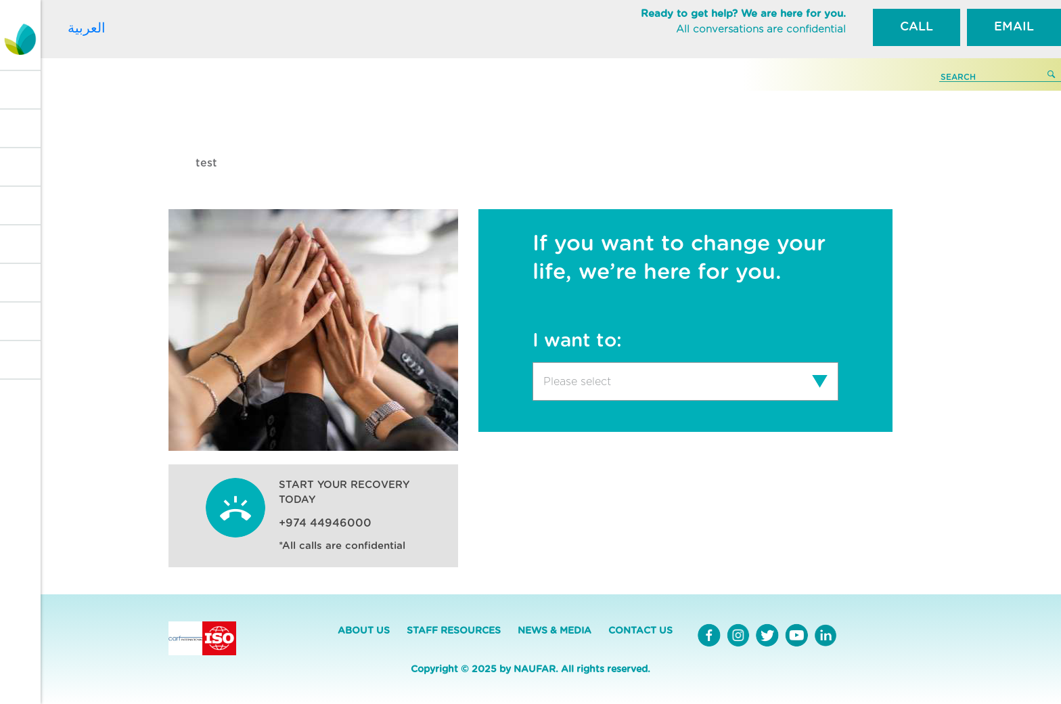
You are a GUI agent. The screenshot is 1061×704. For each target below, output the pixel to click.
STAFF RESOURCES (454, 631)
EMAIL (1014, 27)
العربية (87, 27)
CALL (916, 27)
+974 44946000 (325, 523)
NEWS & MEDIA (554, 631)
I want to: (577, 341)
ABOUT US (364, 631)
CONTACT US (640, 631)
